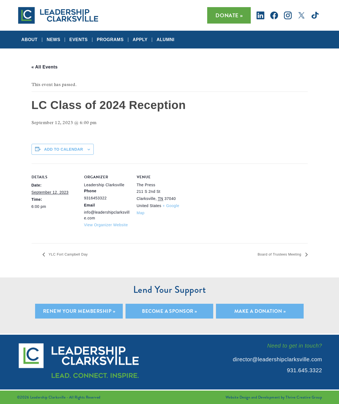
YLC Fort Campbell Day (73, 254)
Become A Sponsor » (169, 311)
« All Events (45, 67)
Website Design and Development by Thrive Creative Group (274, 397)
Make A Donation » (260, 311)
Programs (110, 40)
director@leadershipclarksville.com (277, 359)
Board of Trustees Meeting (274, 254)
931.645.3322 (304, 370)
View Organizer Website (106, 225)
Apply (140, 40)
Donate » (229, 15)
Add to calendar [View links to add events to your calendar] (63, 149)
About (29, 40)
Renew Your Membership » (79, 311)
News (53, 40)
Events (78, 40)
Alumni (165, 40)
